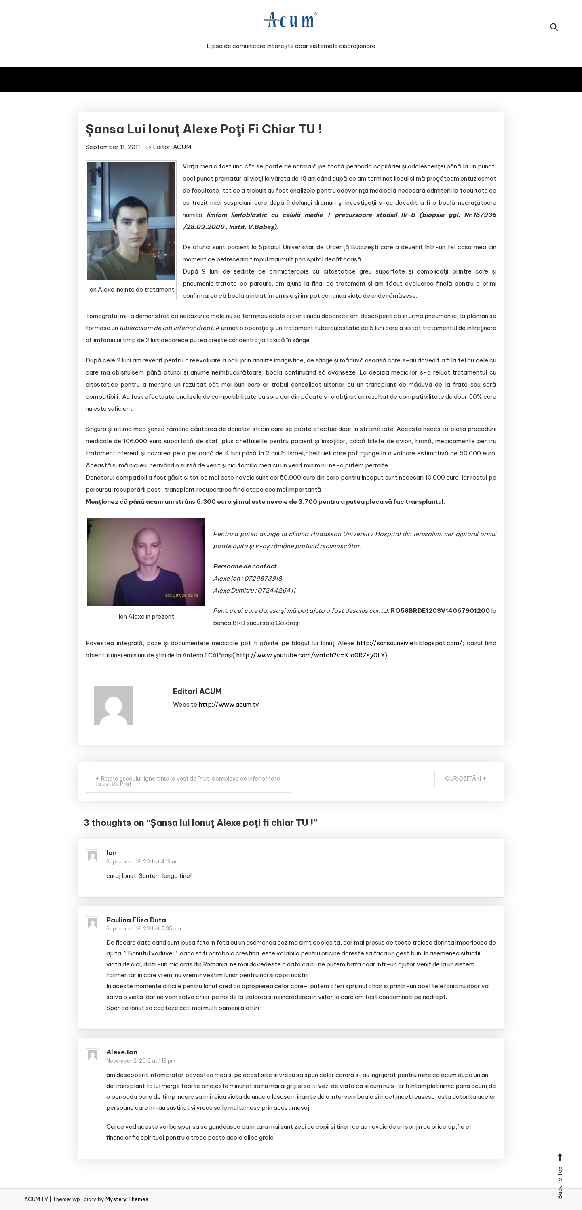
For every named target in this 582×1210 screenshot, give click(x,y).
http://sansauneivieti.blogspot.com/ (409, 643)
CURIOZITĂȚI (463, 778)
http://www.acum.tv (228, 704)
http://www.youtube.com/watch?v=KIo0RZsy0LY (310, 655)
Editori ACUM (172, 147)
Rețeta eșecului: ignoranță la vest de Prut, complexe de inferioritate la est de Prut (188, 781)
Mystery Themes (126, 1199)
